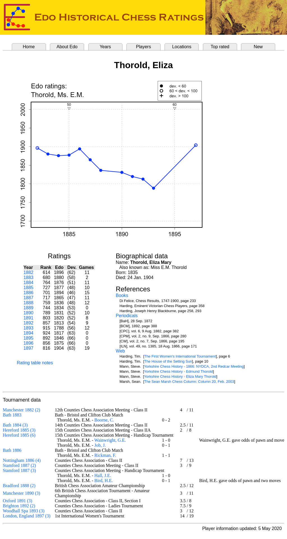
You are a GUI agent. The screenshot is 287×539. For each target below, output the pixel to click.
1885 (29, 287)
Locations (181, 46)
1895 (29, 338)
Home (29, 46)
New (258, 46)
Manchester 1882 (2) (21, 409)
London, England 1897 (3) (26, 515)
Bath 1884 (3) (15, 425)
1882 (29, 272)
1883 (29, 277)
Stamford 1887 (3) (19, 470)
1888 (29, 302)
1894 (29, 333)
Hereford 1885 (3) (19, 430)
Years (105, 46)
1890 (29, 312)
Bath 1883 (12, 415)
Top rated (220, 46)
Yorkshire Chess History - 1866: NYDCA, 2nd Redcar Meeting (194, 366)
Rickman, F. (105, 455)
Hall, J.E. (102, 475)
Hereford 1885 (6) (19, 435)
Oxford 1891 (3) (17, 500)
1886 (29, 292)
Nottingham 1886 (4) (22, 460)
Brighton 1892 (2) (19, 505)
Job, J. (100, 445)
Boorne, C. (104, 420)
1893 (29, 328)
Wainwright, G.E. (110, 440)
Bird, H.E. (103, 480)
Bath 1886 (12, 450)
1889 (29, 307)
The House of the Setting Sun (168, 361)
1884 (29, 282)
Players (143, 46)
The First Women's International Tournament (180, 356)
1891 (29, 317)
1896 (29, 343)
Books (122, 295)
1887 (29, 297)
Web (120, 351)
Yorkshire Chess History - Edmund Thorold (178, 371)
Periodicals (127, 315)
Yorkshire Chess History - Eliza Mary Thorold (180, 376)
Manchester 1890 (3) (21, 493)
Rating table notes (35, 362)
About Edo (67, 46)
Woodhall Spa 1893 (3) (23, 510)
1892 (29, 323)
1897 (29, 348)
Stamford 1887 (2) (19, 465)
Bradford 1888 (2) (19, 485)
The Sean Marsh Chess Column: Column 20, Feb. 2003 (189, 381)
